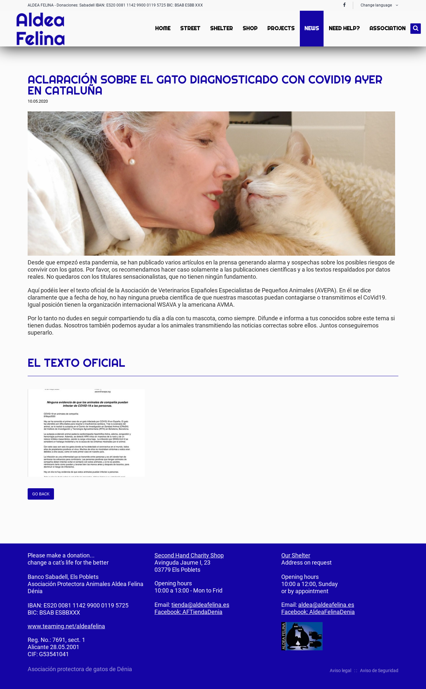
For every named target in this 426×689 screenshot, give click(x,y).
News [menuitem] (311, 28)
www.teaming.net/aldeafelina (66, 626)
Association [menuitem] (387, 28)
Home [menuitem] (162, 28)
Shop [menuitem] (249, 28)
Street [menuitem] (190, 28)
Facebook (367, 64)
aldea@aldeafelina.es (326, 604)
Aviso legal (340, 670)
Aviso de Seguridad (379, 670)
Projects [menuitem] (280, 28)
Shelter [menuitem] (220, 28)
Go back (40, 493)
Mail (393, 64)
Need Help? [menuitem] (343, 28)
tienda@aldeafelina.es (200, 604)
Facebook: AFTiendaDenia (188, 611)
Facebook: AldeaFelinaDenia (318, 611)
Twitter (380, 64)
